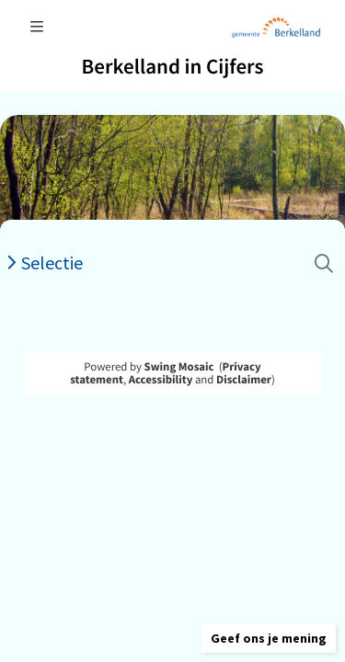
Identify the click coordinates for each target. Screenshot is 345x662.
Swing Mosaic (179, 367)
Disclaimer (243, 379)
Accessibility (161, 379)
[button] (268, 638)
